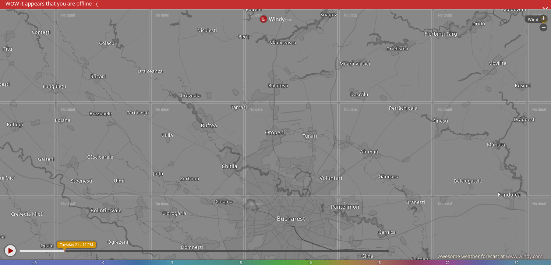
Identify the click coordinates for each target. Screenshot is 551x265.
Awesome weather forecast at (490, 256)
